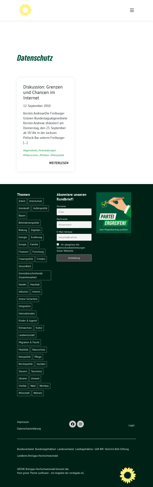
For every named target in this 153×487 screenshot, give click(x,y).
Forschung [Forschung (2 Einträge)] (38, 246)
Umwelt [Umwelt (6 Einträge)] (35, 373)
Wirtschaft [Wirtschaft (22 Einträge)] (24, 387)
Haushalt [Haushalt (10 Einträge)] (35, 279)
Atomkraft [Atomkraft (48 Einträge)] (24, 203)
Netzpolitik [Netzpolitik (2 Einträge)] (25, 351)
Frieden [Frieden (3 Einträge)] (41, 253)
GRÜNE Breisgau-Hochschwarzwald (61, 7)
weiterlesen (58, 158)
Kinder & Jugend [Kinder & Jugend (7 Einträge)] (28, 315)
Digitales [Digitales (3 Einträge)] (35, 224)
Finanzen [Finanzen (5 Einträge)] (24, 246)
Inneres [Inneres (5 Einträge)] (36, 286)
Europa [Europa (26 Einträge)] (22, 239)
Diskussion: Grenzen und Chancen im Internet (43, 87)
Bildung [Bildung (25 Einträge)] (23, 224)
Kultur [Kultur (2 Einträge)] (39, 322)
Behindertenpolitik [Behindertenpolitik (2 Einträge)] (29, 217)
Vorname (61, 200)
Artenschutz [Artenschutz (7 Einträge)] (35, 195)
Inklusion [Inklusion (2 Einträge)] (23, 286)
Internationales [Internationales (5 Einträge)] (27, 308)
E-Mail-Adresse (64, 226)
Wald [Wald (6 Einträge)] (33, 380)
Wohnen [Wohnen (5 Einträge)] (37, 387)
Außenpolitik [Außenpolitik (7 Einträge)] (40, 203)
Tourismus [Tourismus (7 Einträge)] (36, 366)
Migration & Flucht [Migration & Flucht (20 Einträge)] (29, 337)
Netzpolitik (58, 149)
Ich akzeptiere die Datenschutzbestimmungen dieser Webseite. (71, 242)
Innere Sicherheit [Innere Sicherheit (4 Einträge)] (28, 293)
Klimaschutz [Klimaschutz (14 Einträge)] (25, 322)
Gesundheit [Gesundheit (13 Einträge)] (25, 261)
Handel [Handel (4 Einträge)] (22, 279)
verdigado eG (76, 467)
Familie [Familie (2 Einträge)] (34, 239)
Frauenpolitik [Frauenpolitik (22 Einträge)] (26, 253)
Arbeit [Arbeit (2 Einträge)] (22, 195)
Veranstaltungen (47, 145)
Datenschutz (31, 149)
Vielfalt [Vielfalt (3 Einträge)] (22, 380)
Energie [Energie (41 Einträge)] (23, 232)
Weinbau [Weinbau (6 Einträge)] (44, 380)
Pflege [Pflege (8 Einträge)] (37, 351)
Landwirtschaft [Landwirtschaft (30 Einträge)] (27, 329)
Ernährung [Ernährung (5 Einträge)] (36, 232)
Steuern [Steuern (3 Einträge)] (23, 366)
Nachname (62, 213)
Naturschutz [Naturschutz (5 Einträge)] (38, 344)
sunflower (43, 467)
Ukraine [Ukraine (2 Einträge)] (23, 373)
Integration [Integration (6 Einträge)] (25, 300)
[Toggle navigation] (132, 24)
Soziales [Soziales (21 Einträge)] (41, 358)
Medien (45, 149)
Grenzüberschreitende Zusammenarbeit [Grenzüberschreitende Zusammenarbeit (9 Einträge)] (31, 270)
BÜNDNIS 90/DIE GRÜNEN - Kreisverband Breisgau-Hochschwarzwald (81, 12)
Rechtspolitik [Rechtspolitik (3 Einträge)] (26, 358)
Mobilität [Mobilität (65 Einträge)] (23, 344)
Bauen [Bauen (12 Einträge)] (22, 210)
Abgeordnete (30, 145)
